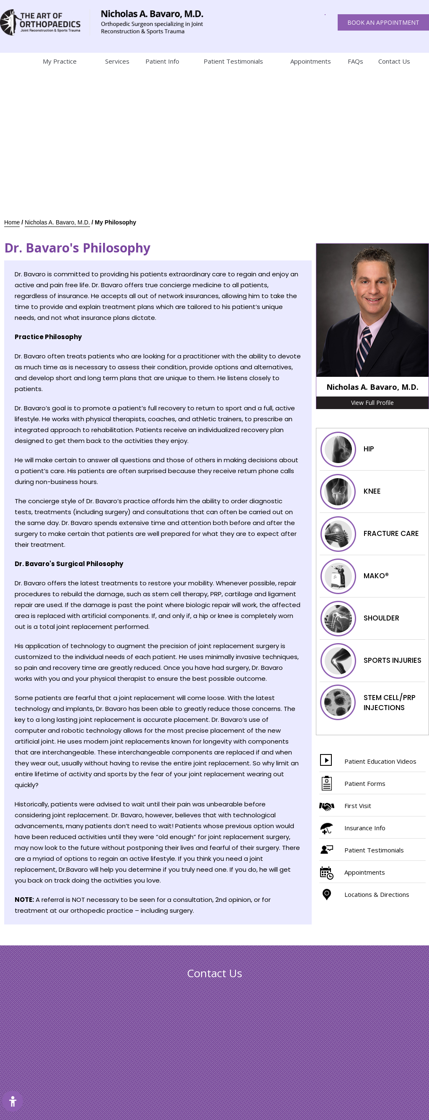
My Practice (60, 61)
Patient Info (162, 61)
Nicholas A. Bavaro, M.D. (57, 222)
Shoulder (359, 618)
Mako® (354, 576)
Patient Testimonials (233, 61)
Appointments (310, 61)
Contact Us (394, 61)
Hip (347, 449)
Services (117, 61)
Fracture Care (369, 534)
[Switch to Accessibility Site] (12, 1101)
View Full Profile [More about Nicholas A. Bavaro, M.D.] (372, 403)
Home (10, 61)
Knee (350, 491)
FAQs (355, 61)
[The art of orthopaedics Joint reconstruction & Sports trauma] (45, 22)
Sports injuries (370, 661)
